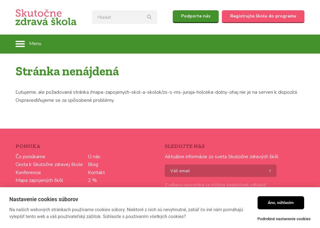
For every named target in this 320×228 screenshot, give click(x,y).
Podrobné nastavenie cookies (284, 218)
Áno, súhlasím (281, 202)
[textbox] (124, 17)
